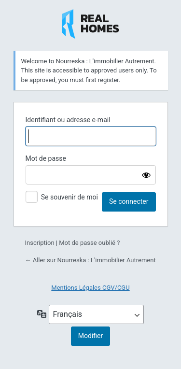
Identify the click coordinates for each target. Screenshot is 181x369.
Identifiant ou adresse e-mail (68, 120)
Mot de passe (46, 158)
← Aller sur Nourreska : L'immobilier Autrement (90, 260)
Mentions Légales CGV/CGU (90, 287)
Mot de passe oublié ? (89, 242)
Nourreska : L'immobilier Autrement (90, 24)
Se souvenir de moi (69, 197)
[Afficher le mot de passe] (146, 174)
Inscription (40, 242)
